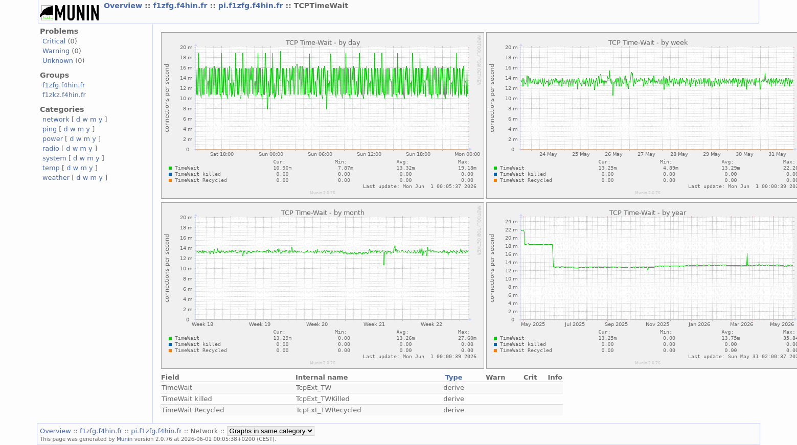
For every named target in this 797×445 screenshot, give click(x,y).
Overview (124, 6)
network (56, 119)
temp (51, 168)
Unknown (57, 60)
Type (454, 377)
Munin (125, 439)
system (54, 158)
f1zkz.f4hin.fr (64, 95)
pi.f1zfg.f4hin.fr (252, 6)
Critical (53, 41)
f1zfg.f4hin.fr (181, 6)
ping (49, 129)
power (52, 139)
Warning (56, 51)
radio (50, 148)
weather (56, 177)
